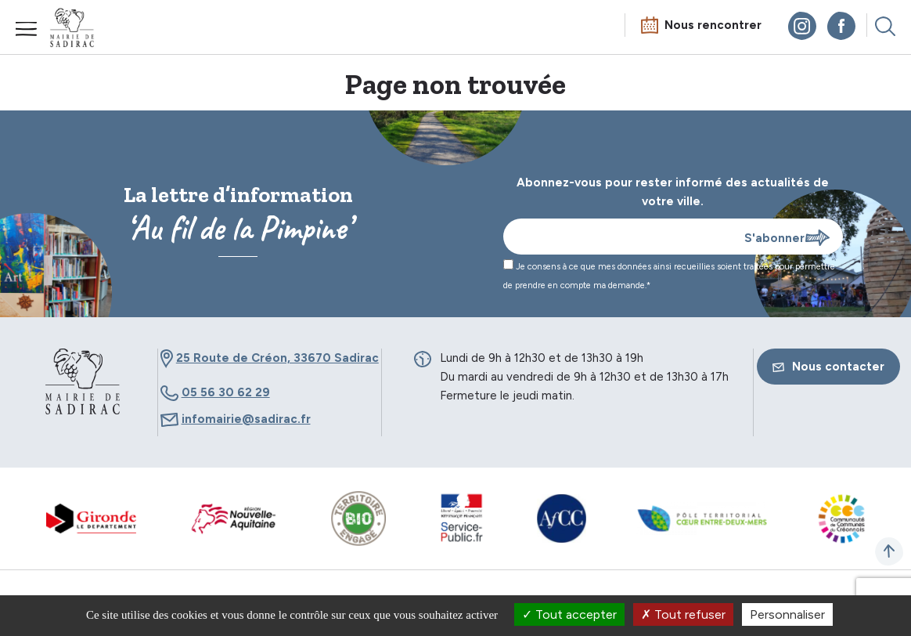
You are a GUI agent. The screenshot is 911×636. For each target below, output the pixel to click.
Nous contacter (828, 367)
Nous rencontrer (713, 25)
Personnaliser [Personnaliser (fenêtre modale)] (787, 614)
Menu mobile (27, 29)
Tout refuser (683, 614)
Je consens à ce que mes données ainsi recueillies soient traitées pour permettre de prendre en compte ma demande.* (669, 275)
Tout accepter (569, 614)
